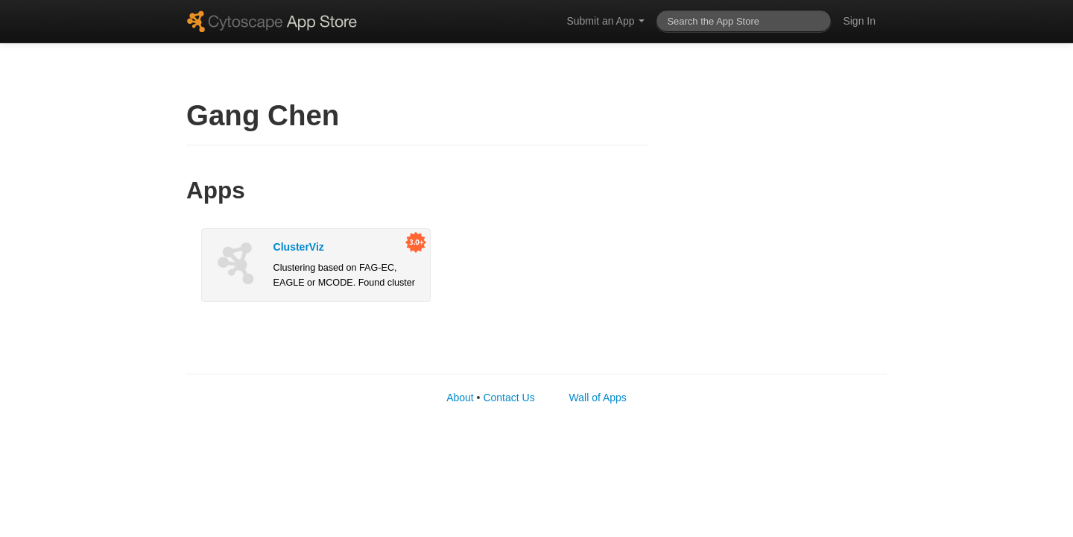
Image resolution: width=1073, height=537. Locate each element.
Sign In (859, 21)
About (460, 397)
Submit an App (605, 21)
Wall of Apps (598, 397)
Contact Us (508, 397)
